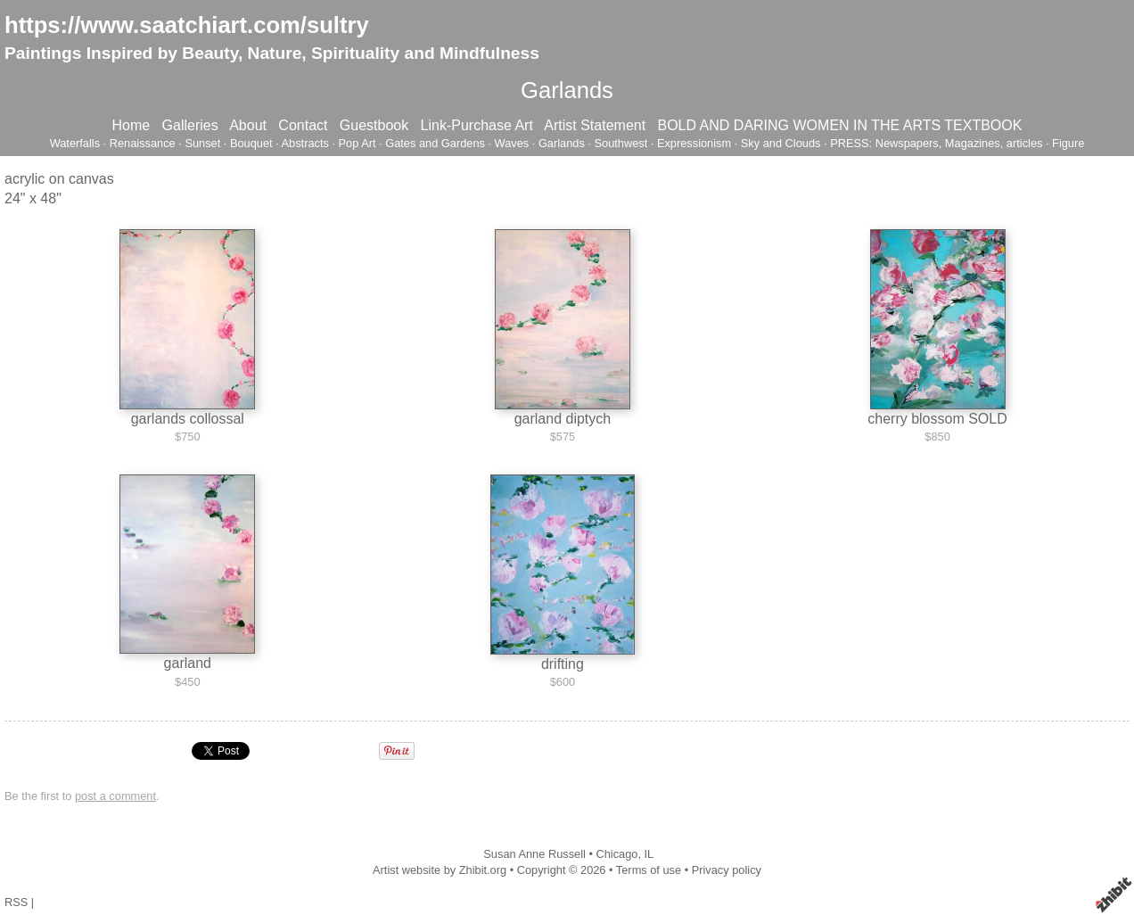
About (248, 125)
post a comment (115, 796)
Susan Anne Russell (534, 854)
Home (131, 125)
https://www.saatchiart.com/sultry (186, 24)
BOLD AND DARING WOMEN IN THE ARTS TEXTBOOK (839, 125)
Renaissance (143, 143)
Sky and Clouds (781, 143)
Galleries (190, 125)
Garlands (561, 143)
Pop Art (357, 143)
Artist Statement (594, 125)
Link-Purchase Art (477, 125)
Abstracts (305, 143)
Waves (512, 143)
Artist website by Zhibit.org (439, 870)
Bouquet (251, 143)
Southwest (621, 143)
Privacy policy (726, 870)
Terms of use (648, 870)
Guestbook (374, 125)
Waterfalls (75, 143)
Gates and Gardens (435, 143)
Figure (1068, 143)
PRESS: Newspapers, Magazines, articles (936, 143)
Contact (302, 125)
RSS (16, 902)
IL (649, 854)
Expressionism (694, 143)
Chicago (616, 854)
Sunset (202, 143)
